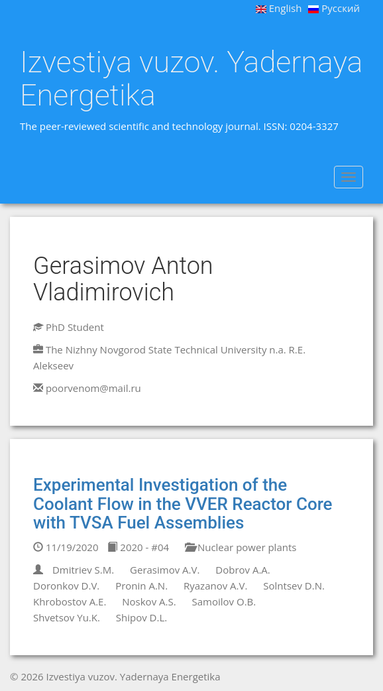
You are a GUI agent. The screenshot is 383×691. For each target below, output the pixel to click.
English (279, 8)
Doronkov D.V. (66, 585)
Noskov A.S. (149, 601)
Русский (334, 8)
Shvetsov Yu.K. (66, 617)
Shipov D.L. (141, 617)
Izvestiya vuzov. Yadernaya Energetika (191, 78)
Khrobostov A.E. (69, 601)
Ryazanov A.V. (215, 585)
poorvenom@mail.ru (93, 388)
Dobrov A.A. (242, 569)
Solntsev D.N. (294, 585)
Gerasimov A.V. (164, 569)
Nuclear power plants (240, 547)
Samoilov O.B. (224, 601)
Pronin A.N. (141, 585)
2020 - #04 (138, 547)
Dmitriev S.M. (83, 569)
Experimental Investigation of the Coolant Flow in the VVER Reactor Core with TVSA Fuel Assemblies (183, 504)
